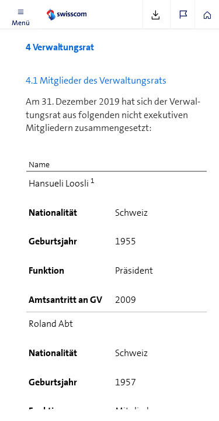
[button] (20, 14)
